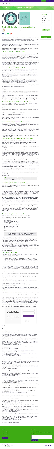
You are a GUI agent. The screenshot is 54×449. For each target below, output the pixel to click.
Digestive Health (44, 19)
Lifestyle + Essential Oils (46, 21)
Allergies (43, 17)
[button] (3, 35)
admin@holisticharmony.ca (9, 0)
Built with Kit (28, 322)
